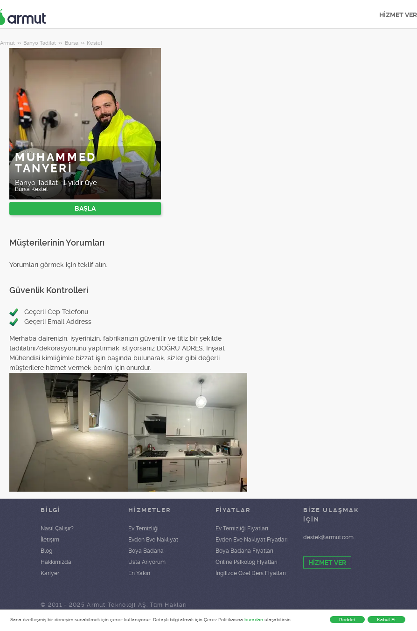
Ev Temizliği (143, 528)
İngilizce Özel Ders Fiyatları (250, 573)
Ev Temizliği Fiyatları (241, 528)
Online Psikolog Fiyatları (246, 562)
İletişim (50, 539)
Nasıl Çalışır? (57, 528)
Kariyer (50, 573)
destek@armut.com (328, 537)
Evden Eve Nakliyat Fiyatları (251, 539)
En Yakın (139, 573)
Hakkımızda (56, 562)
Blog (46, 551)
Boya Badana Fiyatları (244, 551)
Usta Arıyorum (147, 562)
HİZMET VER (327, 562)
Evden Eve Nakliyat (153, 539)
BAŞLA (85, 208)
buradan (253, 619)
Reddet (347, 619)
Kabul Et (386, 619)
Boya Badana (146, 551)
